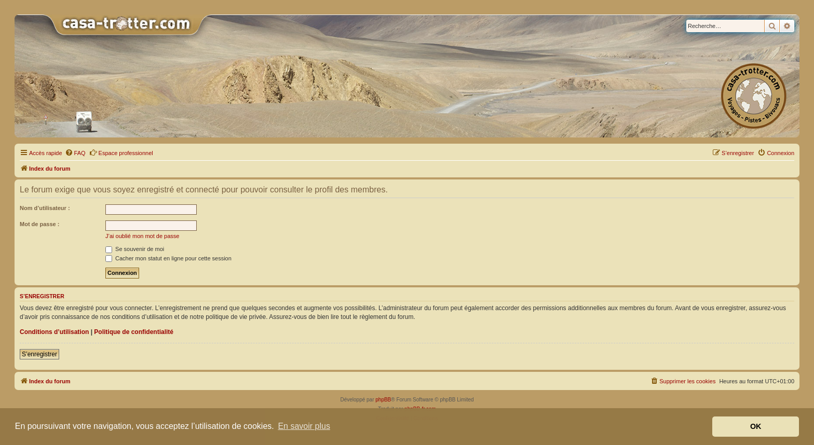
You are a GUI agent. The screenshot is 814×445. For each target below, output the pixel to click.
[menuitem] (75, 153)
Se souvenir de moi (134, 249)
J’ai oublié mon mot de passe (142, 236)
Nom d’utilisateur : (45, 208)
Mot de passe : (39, 224)
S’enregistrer (39, 354)
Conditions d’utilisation (54, 332)
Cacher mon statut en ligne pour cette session (168, 258)
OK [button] (756, 426)
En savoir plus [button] (304, 426)
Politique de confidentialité (133, 332)
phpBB (383, 399)
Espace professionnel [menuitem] (121, 152)
